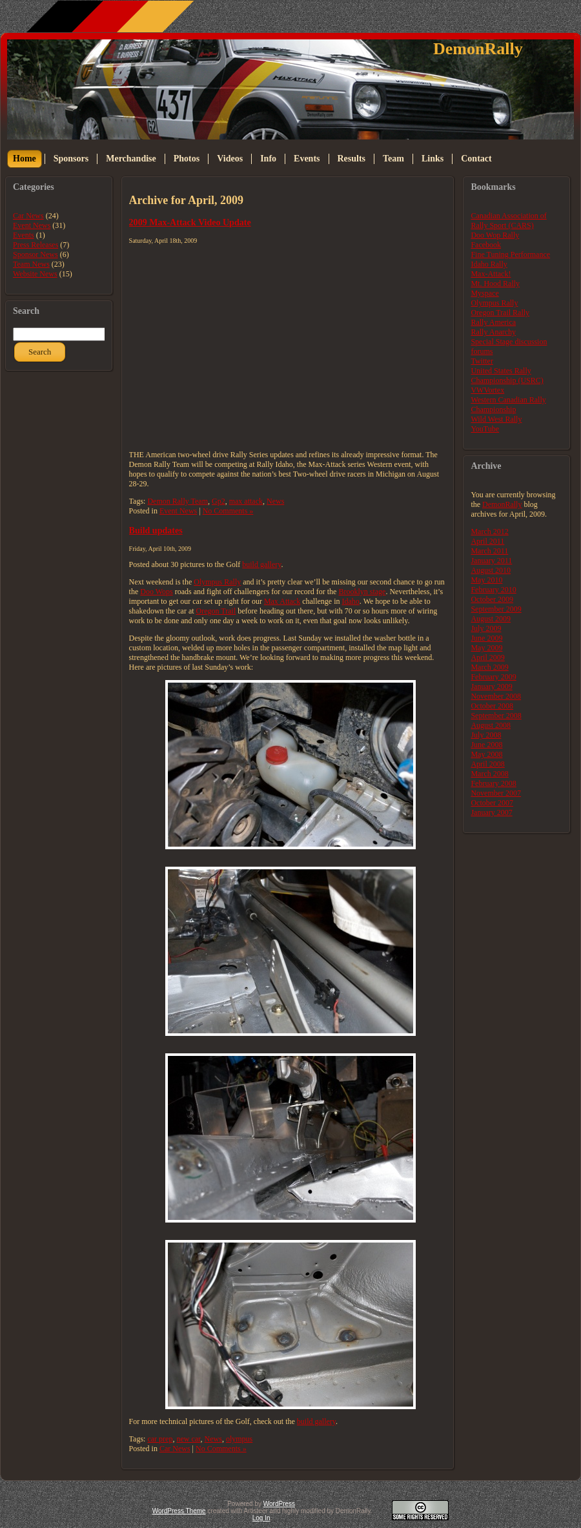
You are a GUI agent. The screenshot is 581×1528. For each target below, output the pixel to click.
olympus (239, 1438)
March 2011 (489, 550)
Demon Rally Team (177, 501)
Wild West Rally (496, 419)
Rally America (493, 322)
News (275, 501)
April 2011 (487, 541)
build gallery (261, 564)
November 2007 (496, 793)
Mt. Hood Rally (495, 283)
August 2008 (491, 725)
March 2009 (489, 667)
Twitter (482, 361)
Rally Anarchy (493, 331)
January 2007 (491, 812)
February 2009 (493, 676)
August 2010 (491, 570)
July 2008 (486, 734)
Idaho (351, 601)
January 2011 (491, 560)
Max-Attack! (491, 273)
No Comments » (228, 510)
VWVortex (487, 390)
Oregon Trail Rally (500, 312)
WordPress (279, 1503)
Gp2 (218, 501)
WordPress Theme (179, 1510)
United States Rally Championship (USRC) (507, 375)
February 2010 (493, 589)
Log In (261, 1518)
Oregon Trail (216, 610)
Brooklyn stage (361, 591)
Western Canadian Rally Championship (508, 404)
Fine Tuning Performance (510, 254)
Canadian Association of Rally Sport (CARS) (508, 220)
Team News (31, 264)
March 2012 (489, 531)
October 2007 (492, 802)
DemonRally (478, 48)
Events (23, 235)
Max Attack (282, 601)
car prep (159, 1438)
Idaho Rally (489, 264)
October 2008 (492, 705)
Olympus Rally (217, 581)
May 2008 (486, 754)
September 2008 (496, 715)
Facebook (486, 244)
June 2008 (486, 744)
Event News (31, 225)
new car (188, 1438)
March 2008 (489, 773)
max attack (246, 501)
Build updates (156, 530)
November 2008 (496, 696)
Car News (28, 215)
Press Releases (35, 244)
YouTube (485, 428)
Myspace (484, 293)
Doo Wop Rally (495, 235)
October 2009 (492, 599)
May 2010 (486, 579)
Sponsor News (35, 254)
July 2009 (486, 628)
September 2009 (496, 609)
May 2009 (486, 647)
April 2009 (487, 657)
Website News (35, 273)
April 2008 (487, 764)
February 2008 (493, 783)
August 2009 (491, 618)
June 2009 (486, 638)
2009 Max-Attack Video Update (190, 222)
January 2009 (491, 686)
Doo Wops (156, 591)
